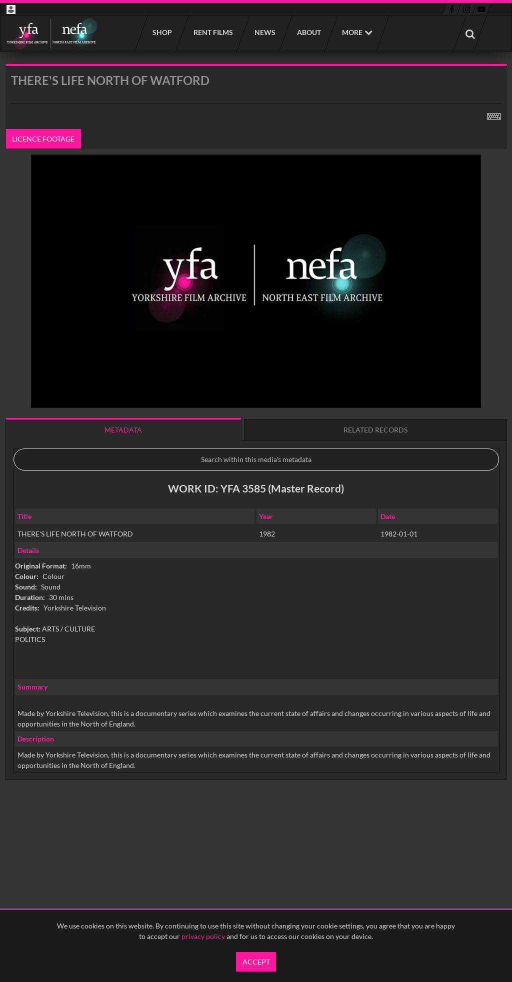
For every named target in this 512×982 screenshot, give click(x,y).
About (308, 32)
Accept (256, 962)
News (264, 32)
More (352, 32)
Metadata (123, 430)
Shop (162, 32)
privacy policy (203, 936)
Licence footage (43, 138)
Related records (376, 430)
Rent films (212, 32)
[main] (256, 447)
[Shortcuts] (494, 114)
